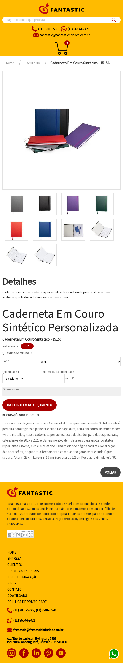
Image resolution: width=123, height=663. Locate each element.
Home (11, 552)
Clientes (14, 564)
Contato (14, 589)
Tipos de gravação (22, 577)
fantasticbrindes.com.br (65, 35)
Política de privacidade (27, 602)
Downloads (17, 595)
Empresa (14, 558)
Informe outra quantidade (58, 371)
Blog (11, 583)
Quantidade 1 (10, 371)
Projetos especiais (23, 571)
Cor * (5, 361)
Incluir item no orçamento (29, 405)
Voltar (110, 472)
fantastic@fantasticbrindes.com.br (38, 630)
